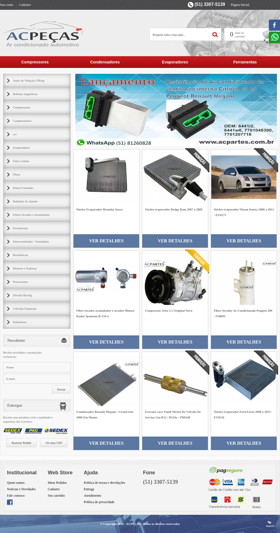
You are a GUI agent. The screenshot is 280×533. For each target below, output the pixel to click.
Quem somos (16, 483)
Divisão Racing (22, 295)
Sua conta (6, 5)
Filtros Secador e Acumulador (31, 214)
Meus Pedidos (57, 483)
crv (15, 134)
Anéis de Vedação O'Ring (28, 80)
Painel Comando (23, 187)
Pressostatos (20, 281)
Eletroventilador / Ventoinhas (31, 241)
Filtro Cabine (21, 161)
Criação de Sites (270, 524)
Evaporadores (175, 62)
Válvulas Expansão (25, 308)
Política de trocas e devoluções (104, 483)
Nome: (10, 367)
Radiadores (20, 322)
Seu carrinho (56, 496)
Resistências (20, 255)
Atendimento (92, 496)
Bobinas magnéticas (25, 94)
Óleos (16, 174)
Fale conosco (16, 496)
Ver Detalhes (106, 240)
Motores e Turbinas (25, 268)
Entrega (89, 489)
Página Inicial (240, 5)
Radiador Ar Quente (25, 201)
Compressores (35, 62)
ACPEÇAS (133, 523)
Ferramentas (245, 62)
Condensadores (105, 62)
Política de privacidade (99, 502)
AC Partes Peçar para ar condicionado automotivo (43, 34)
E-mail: (10, 378)
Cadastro (25, 5)
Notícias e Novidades (21, 489)
